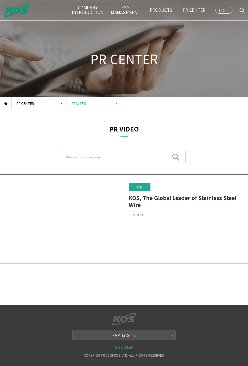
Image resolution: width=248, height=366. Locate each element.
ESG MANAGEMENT (125, 9)
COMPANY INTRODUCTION (88, 9)
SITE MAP (124, 347)
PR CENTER (194, 10)
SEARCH (176, 157)
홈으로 (6, 103)
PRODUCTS (161, 10)
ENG (222, 11)
